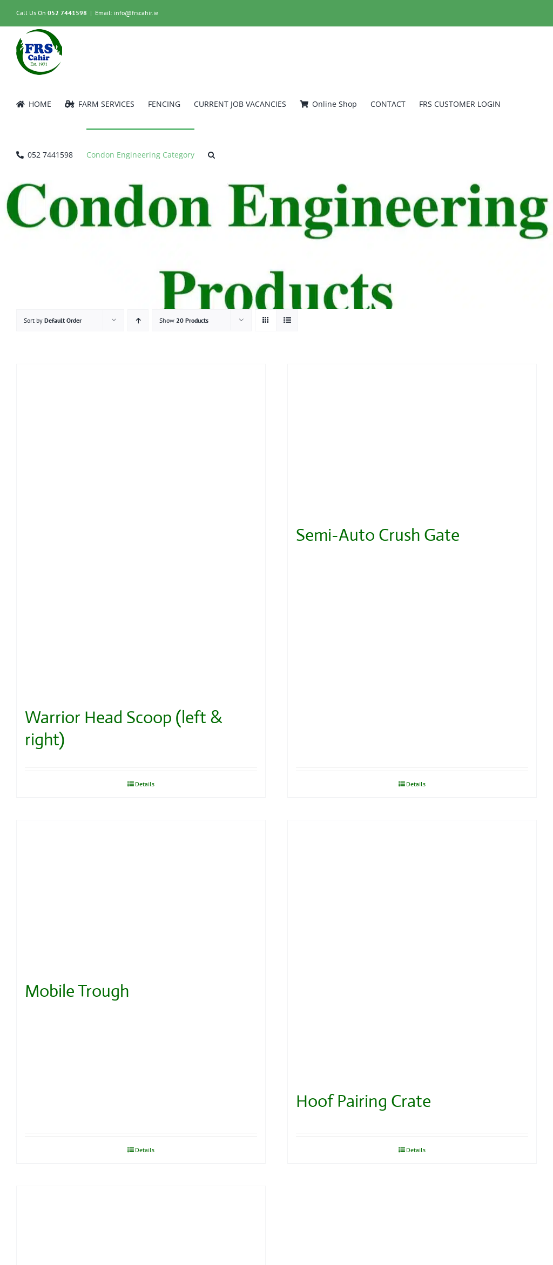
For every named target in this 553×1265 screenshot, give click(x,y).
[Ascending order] (138, 320)
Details (144, 784)
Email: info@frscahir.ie (126, 13)
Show (183, 320)
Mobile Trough (77, 991)
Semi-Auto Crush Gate (378, 535)
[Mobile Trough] (141, 894)
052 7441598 (67, 13)
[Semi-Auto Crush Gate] (412, 438)
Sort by (53, 320)
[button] (211, 153)
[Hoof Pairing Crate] (412, 949)
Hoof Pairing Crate (363, 1101)
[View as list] (287, 320)
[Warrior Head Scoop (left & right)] (141, 530)
